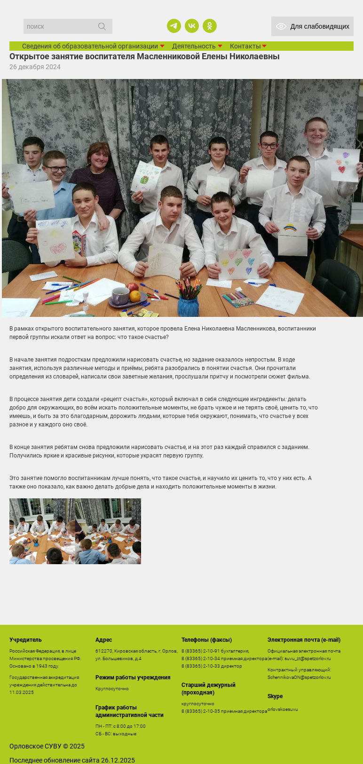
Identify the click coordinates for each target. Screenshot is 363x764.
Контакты (245, 46)
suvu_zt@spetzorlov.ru (307, 658)
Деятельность (194, 46)
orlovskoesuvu (283, 709)
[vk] (192, 26)
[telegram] (174, 26)
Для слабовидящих (312, 26)
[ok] (210, 26)
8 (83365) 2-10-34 (201, 658)
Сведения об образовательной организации (90, 46)
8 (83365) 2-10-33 (201, 666)
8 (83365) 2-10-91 (201, 651)
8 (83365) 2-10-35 (201, 711)
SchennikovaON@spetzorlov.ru (299, 677)
